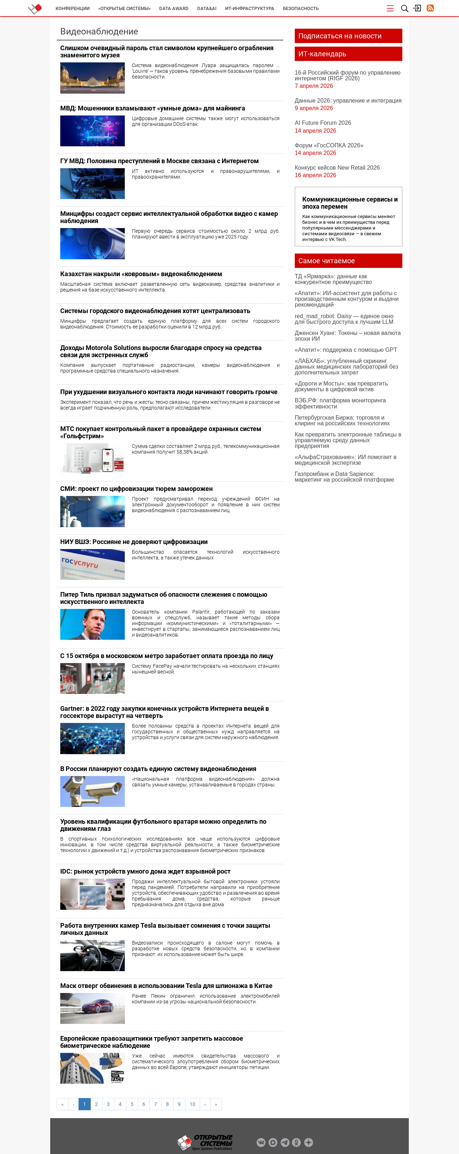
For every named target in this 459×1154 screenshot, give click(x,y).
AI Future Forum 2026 (323, 122)
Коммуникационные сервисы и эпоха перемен (350, 203)
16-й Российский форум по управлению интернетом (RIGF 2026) (348, 75)
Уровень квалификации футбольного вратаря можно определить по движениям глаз (163, 825)
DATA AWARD (174, 8)
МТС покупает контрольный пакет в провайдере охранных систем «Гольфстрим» (160, 432)
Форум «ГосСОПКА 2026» (329, 145)
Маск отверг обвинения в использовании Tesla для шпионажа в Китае (166, 985)
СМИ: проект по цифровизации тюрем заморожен (136, 488)
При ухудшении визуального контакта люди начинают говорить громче (169, 392)
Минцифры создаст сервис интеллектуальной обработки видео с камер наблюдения (169, 217)
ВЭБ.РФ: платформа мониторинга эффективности (340, 403)
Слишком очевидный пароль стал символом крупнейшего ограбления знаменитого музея (167, 51)
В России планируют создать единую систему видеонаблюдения (158, 768)
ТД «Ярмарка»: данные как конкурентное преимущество (333, 279)
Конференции (73, 8)
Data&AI (207, 8)
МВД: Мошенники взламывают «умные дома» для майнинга (152, 108)
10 (192, 1104)
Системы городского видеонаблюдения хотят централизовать (155, 310)
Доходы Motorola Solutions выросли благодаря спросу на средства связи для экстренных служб (161, 351)
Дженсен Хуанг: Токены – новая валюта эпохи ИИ (348, 336)
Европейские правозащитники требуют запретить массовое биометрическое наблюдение (151, 1042)
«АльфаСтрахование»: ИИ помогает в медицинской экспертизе (346, 460)
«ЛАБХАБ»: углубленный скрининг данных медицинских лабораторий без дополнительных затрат (346, 366)
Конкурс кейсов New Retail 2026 (337, 167)
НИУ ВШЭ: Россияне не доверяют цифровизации (134, 541)
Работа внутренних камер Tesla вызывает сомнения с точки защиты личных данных (165, 929)
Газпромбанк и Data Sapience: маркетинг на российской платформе (344, 476)
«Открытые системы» (124, 8)
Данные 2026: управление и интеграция (348, 100)
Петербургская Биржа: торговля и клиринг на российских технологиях (342, 420)
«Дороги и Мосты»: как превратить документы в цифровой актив (341, 386)
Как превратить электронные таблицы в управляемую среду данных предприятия (348, 440)
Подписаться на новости (340, 36)
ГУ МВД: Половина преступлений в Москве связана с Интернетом (159, 161)
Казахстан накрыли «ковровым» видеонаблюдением (141, 274)
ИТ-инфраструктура (249, 8)
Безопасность (301, 8)
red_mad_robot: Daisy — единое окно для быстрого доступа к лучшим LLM (344, 319)
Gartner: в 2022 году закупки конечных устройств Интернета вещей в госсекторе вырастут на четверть (164, 712)
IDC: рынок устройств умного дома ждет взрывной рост (145, 871)
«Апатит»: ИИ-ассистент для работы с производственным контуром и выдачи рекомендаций (347, 299)
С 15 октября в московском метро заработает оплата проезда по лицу (166, 655)
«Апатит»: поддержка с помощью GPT (346, 349)
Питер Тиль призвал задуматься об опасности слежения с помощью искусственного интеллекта (164, 598)
